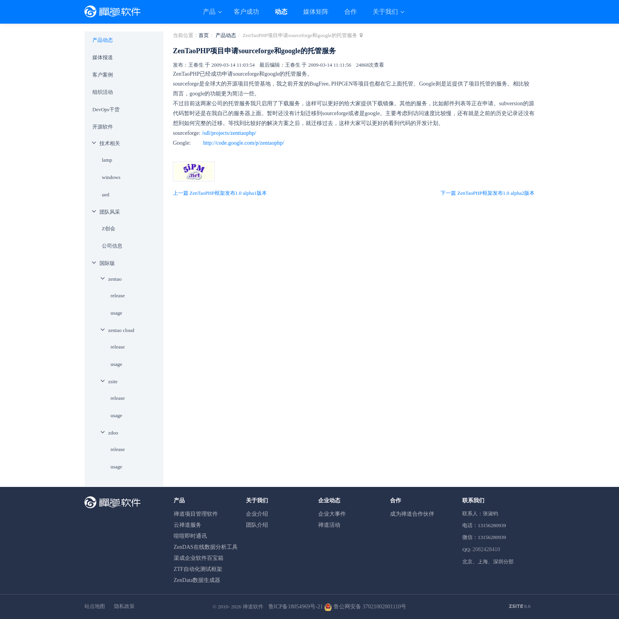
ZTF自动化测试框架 (198, 569)
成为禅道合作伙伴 (412, 514)
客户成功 (246, 11)
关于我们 (386, 11)
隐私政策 (124, 606)
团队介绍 (257, 525)
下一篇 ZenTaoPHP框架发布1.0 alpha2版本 (488, 193)
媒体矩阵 (315, 11)
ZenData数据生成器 (197, 580)
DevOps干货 (106, 109)
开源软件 (102, 127)
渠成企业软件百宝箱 (198, 558)
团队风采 (109, 212)
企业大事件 (332, 514)
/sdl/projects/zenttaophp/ (229, 133)
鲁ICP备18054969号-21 (295, 607)
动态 (281, 11)
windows (111, 177)
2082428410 (486, 549)
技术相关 (109, 143)
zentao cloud (121, 330)
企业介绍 (257, 514)
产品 (210, 11)
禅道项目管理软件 (196, 514)
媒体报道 (102, 57)
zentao (115, 279)
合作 (350, 11)
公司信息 (112, 246)
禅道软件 (253, 607)
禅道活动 (329, 525)
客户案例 (102, 75)
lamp (107, 160)
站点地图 (94, 606)
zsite (113, 381)
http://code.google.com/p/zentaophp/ (243, 143)
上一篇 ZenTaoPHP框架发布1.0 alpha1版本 (220, 193)
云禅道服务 (187, 525)
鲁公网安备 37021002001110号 (365, 607)
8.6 (520, 606)
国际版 (107, 263)
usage (116, 313)
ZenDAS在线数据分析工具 (206, 547)
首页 (204, 35)
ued (105, 195)
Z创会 (108, 228)
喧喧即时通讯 (190, 536)
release (118, 295)
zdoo (113, 433)
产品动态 (226, 35)
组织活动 (102, 92)
